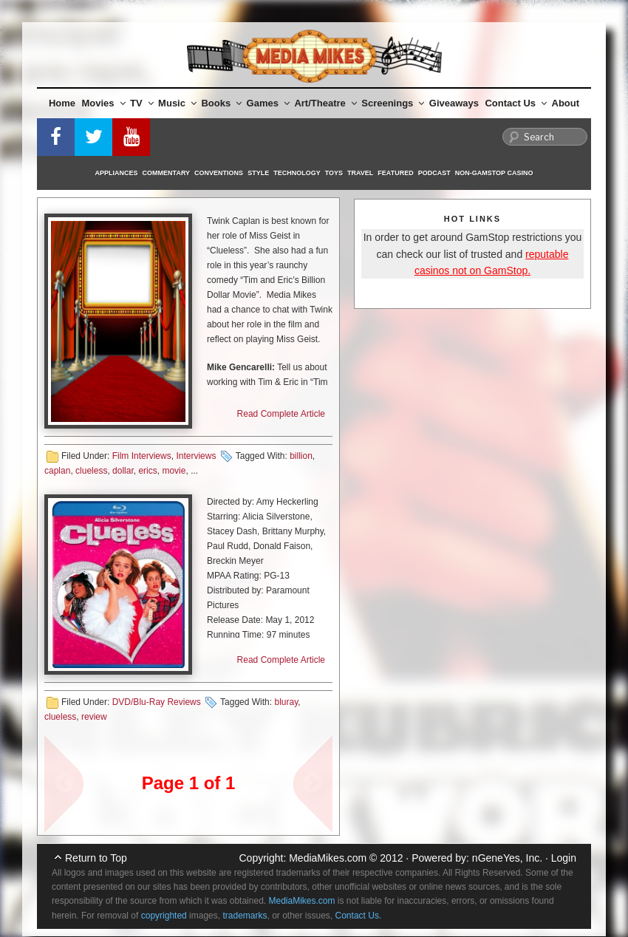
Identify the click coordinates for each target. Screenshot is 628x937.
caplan (57, 471)
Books (221, 103)
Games (268, 103)
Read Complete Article (281, 414)
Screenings (392, 103)
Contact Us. (358, 915)
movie (173, 471)
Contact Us (516, 103)
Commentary (167, 173)
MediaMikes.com (327, 858)
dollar (123, 471)
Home (62, 103)
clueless (91, 471)
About (566, 103)
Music (177, 103)
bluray (286, 702)
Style (258, 173)
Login (563, 858)
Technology (297, 173)
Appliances (116, 173)
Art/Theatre (325, 103)
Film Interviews (141, 456)
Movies (104, 103)
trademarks (244, 915)
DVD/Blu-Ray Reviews (156, 702)
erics (147, 471)
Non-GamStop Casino (494, 173)
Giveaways (454, 103)
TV (142, 103)
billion (301, 456)
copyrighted (164, 915)
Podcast (434, 173)
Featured (395, 173)
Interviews (196, 456)
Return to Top (96, 858)
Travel (360, 173)
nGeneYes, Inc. (507, 858)
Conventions (218, 173)
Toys (334, 173)
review (94, 717)
